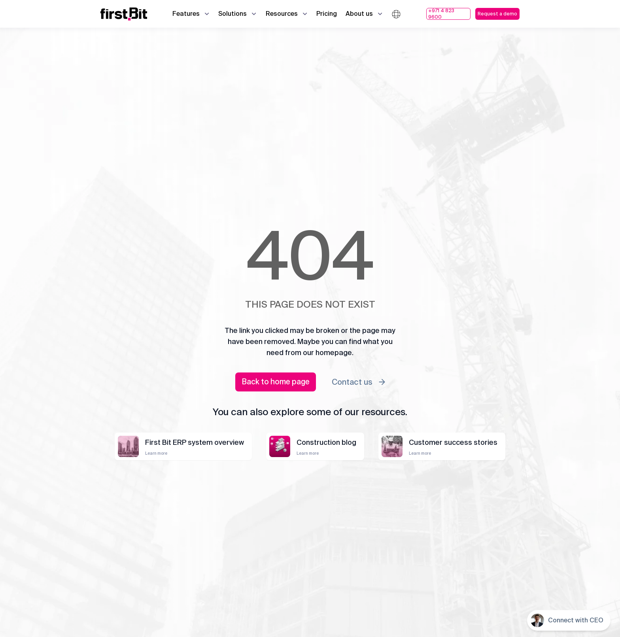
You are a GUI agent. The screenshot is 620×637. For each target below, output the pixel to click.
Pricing (326, 13)
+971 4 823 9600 (441, 14)
